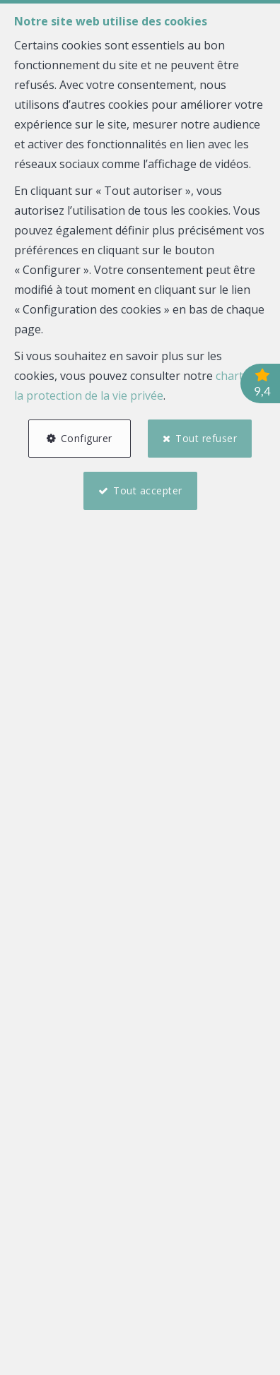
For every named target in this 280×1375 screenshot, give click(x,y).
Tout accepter (147, 490)
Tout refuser (206, 438)
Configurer (86, 438)
